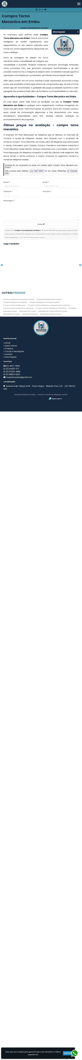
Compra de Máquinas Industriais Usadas (44, 951)
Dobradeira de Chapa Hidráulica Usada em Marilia (22, 355)
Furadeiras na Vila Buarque (22, 431)
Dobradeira (73, 957)
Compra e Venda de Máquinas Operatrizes (51, 957)
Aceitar (67, 1053)
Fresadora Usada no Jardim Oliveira (22, 469)
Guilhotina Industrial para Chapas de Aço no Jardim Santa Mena (22, 317)
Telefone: (8, 191)
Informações (10, 1005)
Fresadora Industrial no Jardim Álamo (22, 930)
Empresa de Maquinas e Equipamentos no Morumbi (22, 892)
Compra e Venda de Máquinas (14, 954)
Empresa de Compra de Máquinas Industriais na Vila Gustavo (22, 547)
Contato (9, 1002)
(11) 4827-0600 (36, 171)
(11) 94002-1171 (12, 1017)
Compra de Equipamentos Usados (49, 948)
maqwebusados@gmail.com (19, 1025)
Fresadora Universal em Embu (22, 814)
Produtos (9, 997)
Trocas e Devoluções (14, 1000)
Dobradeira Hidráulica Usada (50, 963)
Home (7, 991)
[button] (78, 4)
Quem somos (11, 994)
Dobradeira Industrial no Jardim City (22, 699)
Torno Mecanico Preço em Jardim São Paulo (22, 854)
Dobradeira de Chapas (11, 963)
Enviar (41, 224)
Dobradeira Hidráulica (30, 963)
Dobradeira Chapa (10, 960)
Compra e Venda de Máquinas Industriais (18, 957)
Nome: (7, 182)
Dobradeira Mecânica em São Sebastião (22, 739)
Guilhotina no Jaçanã (22, 507)
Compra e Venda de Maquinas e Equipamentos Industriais (49, 954)
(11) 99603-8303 (13, 1023)
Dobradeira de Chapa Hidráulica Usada (52, 960)
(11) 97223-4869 (13, 1020)
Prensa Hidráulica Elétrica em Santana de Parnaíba (22, 393)
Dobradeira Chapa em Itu (22, 776)
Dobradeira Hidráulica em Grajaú (22, 622)
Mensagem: (9, 200)
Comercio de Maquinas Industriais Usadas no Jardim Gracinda (22, 585)
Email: (46, 182)
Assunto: (47, 191)
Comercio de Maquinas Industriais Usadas (18, 948)
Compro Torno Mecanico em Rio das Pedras (22, 278)
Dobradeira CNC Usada (27, 960)
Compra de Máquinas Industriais (15, 951)
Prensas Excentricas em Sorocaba (22, 661)
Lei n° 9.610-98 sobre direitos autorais (32, 237)
